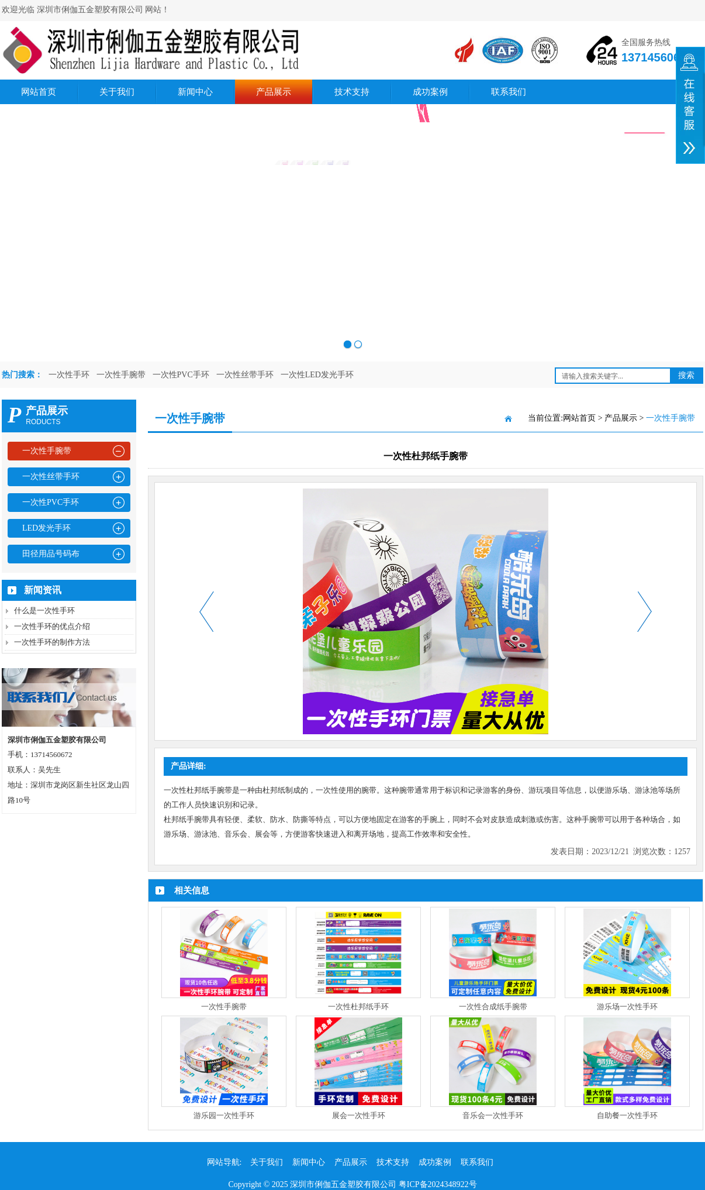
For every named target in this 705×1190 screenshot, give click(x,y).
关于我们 (116, 92)
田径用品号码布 (51, 553)
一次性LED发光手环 (317, 374)
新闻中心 (195, 92)
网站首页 (38, 92)
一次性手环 (69, 374)
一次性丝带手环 (245, 374)
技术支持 (351, 92)
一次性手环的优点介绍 (52, 626)
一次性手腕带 (121, 374)
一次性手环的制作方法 (52, 642)
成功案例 (430, 92)
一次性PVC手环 (181, 374)
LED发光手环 (46, 528)
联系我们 (508, 92)
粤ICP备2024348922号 (438, 1184)
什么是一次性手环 (44, 610)
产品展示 (273, 92)
